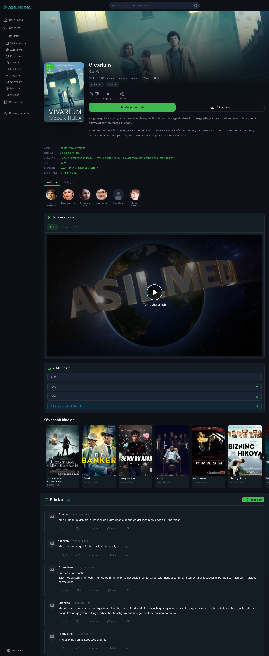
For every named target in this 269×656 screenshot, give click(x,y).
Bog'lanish (15, 650)
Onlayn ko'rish (132, 107)
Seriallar (12, 62)
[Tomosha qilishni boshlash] (154, 295)
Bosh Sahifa (13, 20)
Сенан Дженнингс (162, 157)
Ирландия (122, 78)
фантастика (96, 84)
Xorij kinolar (14, 49)
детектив (112, 84)
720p (64, 227)
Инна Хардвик (129, 157)
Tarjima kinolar (16, 43)
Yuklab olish (221, 107)
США (101, 78)
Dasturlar (13, 88)
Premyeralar (13, 102)
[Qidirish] (196, 5)
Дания (133, 78)
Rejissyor (69, 182)
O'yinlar (12, 94)
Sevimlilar (11, 28)
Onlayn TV (14, 81)
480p (52, 227)
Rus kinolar (14, 56)
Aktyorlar (52, 182)
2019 (91, 78)
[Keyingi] (264, 457)
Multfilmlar (14, 69)
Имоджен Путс (91, 157)
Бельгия (110, 78)
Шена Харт (144, 157)
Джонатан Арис (110, 157)
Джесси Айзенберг (71, 157)
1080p (76, 227)
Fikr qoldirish (253, 500)
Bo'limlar (20, 36)
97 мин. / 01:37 (150, 78)
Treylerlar (13, 75)
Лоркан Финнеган (70, 152)
